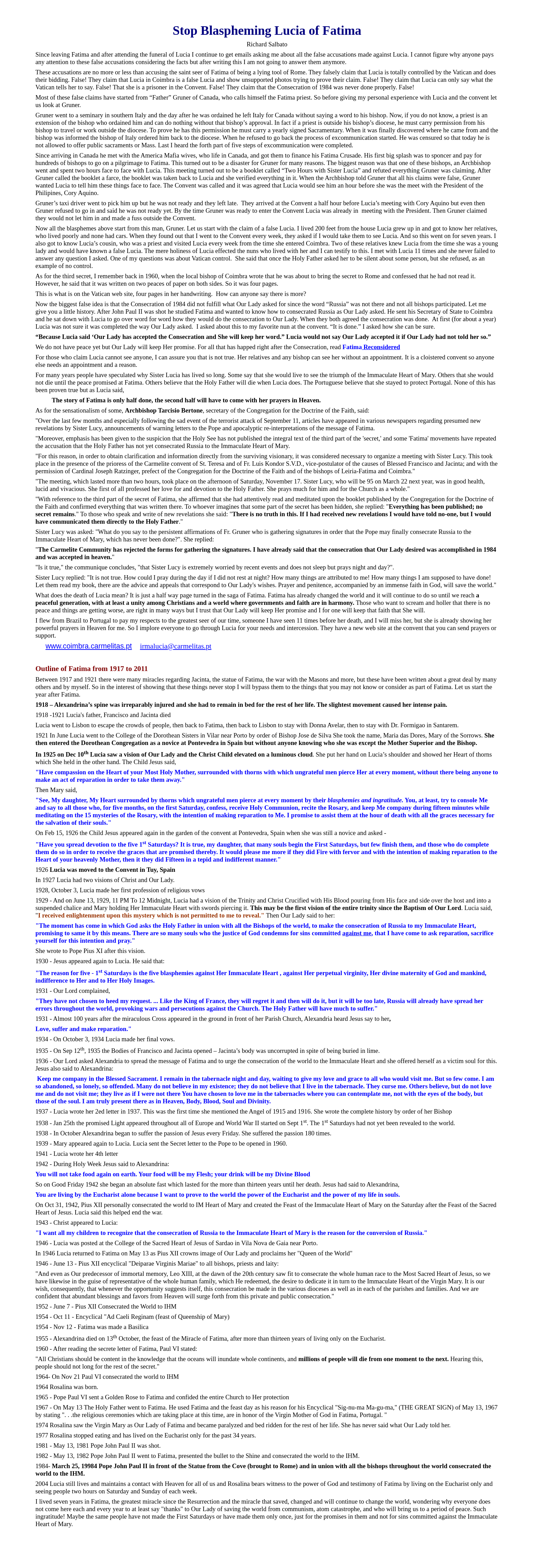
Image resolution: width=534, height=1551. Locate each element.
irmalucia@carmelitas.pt (175, 646)
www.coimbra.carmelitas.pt (89, 646)
